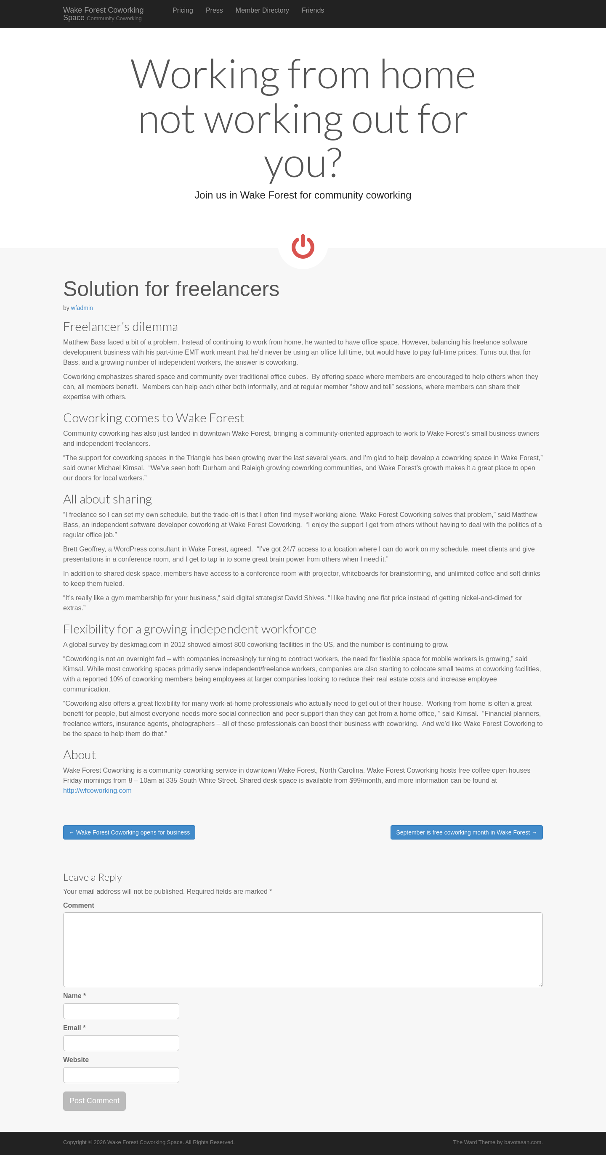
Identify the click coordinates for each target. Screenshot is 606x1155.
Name (74, 995)
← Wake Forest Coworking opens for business (129, 832)
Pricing (183, 10)
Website (76, 1059)
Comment (78, 905)
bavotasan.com (522, 1142)
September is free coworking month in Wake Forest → (466, 832)
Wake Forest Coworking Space (103, 14)
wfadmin (82, 308)
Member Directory (262, 10)
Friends (313, 10)
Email (74, 1027)
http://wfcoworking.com (97, 790)
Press (214, 10)
